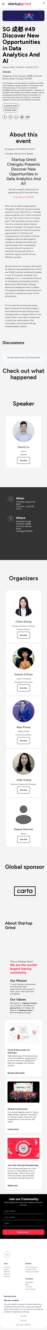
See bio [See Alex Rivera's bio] (23, 740)
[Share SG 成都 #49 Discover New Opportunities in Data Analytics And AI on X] (10, 117)
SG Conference (31, 1267)
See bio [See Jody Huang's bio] (23, 790)
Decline (23, 1320)
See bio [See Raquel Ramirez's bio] (23, 839)
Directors (7, 1276)
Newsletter (29, 1282)
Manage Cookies (23, 1324)
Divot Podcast (30, 1289)
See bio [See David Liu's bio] (23, 460)
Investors (7, 1267)
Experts (6, 1269)
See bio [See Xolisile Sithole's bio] (23, 688)
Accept (23, 1316)
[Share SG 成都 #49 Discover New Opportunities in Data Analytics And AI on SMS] (28, 117)
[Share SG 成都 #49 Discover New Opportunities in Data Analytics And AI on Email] (22, 117)
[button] (44, 3)
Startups (7, 1272)
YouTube (28, 1287)
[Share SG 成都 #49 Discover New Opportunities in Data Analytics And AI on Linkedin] (16, 117)
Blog (27, 1284)
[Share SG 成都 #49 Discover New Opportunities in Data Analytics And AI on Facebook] (5, 117)
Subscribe (22, 1232)
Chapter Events (31, 1269)
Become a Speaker (32, 1272)
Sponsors (7, 1274)
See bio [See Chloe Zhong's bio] (23, 635)
